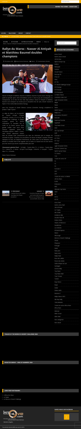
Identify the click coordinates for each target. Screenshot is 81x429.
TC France (57, 153)
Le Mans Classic (59, 95)
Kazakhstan (58, 225)
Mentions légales (7, 422)
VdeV (56, 192)
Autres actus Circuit (60, 56)
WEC (56, 186)
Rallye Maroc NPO (60, 296)
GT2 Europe (58, 87)
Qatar (56, 248)
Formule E (57, 169)
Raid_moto (58, 253)
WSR (56, 128)
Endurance (58, 184)
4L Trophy (57, 210)
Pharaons (57, 243)
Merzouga (57, 235)
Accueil (3, 33)
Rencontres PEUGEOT (61, 115)
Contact (28, 33)
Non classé (58, 322)
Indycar (57, 143)
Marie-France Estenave (22, 61)
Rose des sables (59, 258)
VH (55, 194)
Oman (56, 240)
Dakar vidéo (58, 290)
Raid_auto (57, 251)
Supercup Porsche (60, 120)
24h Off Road (58, 207)
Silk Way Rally (58, 299)
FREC (56, 79)
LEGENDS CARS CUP (61, 97)
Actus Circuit (58, 54)
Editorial (57, 311)
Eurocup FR (58, 74)
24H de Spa (58, 59)
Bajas (56, 285)
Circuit (20, 33)
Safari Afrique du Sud (61, 263)
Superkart (57, 123)
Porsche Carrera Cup (61, 148)
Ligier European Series (61, 100)
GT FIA (56, 82)
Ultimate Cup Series (60, 189)
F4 (55, 166)
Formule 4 (57, 135)
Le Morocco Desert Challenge (12, 399)
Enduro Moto (58, 220)
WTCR (56, 199)
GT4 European (59, 92)
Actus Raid (14, 42)
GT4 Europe (58, 90)
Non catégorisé (59, 319)
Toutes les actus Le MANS (62, 176)
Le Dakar (6, 397)
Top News (58, 271)
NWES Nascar (59, 110)
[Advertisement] (27, 175)
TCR (56, 156)
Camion (57, 69)
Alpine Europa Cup (60, 61)
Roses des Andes (59, 261)
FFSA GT (57, 77)
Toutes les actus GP (60, 158)
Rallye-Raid (58, 256)
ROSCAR (57, 118)
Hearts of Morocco (60, 223)
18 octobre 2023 (9, 61)
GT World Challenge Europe (62, 84)
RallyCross (58, 112)
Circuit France (58, 72)
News (56, 105)
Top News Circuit (59, 125)
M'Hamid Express (60, 230)
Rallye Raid (12, 33)
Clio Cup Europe (59, 130)
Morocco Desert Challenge (62, 238)
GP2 (56, 171)
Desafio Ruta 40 (59, 217)
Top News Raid (59, 274)
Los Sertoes (58, 228)
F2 (55, 161)
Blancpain (57, 67)
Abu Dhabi (58, 212)
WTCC (56, 197)
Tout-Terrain (58, 276)
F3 (55, 163)
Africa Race (58, 308)
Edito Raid (57, 316)
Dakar (56, 288)
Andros (57, 64)
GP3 (56, 174)
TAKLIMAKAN (59, 302)
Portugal (57, 245)
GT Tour (57, 141)
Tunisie (57, 279)
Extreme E (57, 293)
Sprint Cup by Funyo (60, 151)
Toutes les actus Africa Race (63, 305)
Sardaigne (57, 266)
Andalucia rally (59, 215)
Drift (56, 133)
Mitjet (56, 102)
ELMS (56, 181)
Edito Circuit (58, 313)
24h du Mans (58, 179)
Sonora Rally (58, 268)
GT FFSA (57, 138)
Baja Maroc (58, 282)
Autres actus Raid (27, 42)
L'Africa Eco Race (9, 395)
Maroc (33, 61)
